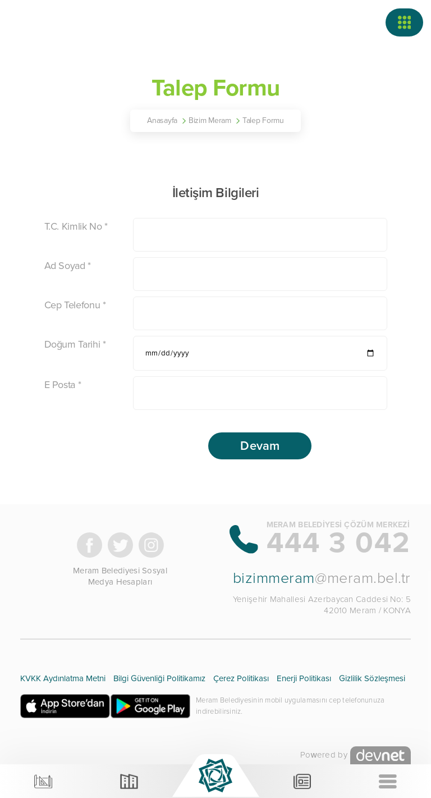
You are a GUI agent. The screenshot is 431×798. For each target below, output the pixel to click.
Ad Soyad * (67, 265)
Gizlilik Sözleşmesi (372, 678)
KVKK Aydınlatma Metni (63, 678)
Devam (259, 446)
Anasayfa (162, 120)
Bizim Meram (210, 120)
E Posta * (62, 385)
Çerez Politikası (241, 678)
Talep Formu (263, 120)
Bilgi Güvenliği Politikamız (159, 678)
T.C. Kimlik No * (76, 226)
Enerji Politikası (304, 678)
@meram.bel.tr (322, 578)
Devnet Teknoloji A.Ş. (268, 754)
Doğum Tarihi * (75, 344)
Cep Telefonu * (75, 305)
